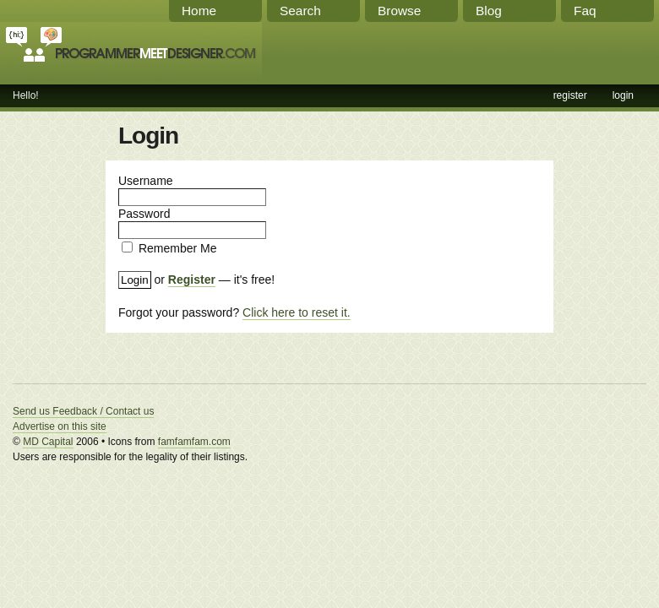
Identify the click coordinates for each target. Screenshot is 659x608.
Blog (489, 10)
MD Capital (48, 442)
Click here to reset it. (296, 312)
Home (199, 10)
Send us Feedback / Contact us (83, 411)
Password (144, 213)
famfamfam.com (194, 442)
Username (145, 180)
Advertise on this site (59, 426)
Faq (585, 10)
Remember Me (178, 248)
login (623, 95)
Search (300, 10)
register (570, 95)
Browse (399, 10)
